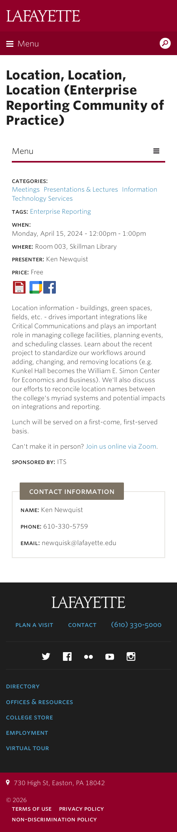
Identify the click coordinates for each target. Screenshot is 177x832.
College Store (29, 717)
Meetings (26, 189)
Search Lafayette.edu (165, 44)
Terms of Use (32, 808)
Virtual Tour (27, 748)
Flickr (88, 656)
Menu (28, 43)
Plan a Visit (34, 625)
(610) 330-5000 (136, 625)
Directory (23, 686)
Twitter (46, 656)
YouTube (109, 656)
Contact (82, 625)
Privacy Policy (81, 808)
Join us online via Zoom (121, 446)
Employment (27, 732)
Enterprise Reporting (60, 211)
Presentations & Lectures (81, 189)
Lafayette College (43, 17)
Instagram (131, 656)
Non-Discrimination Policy (54, 819)
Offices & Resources (39, 702)
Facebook (67, 656)
